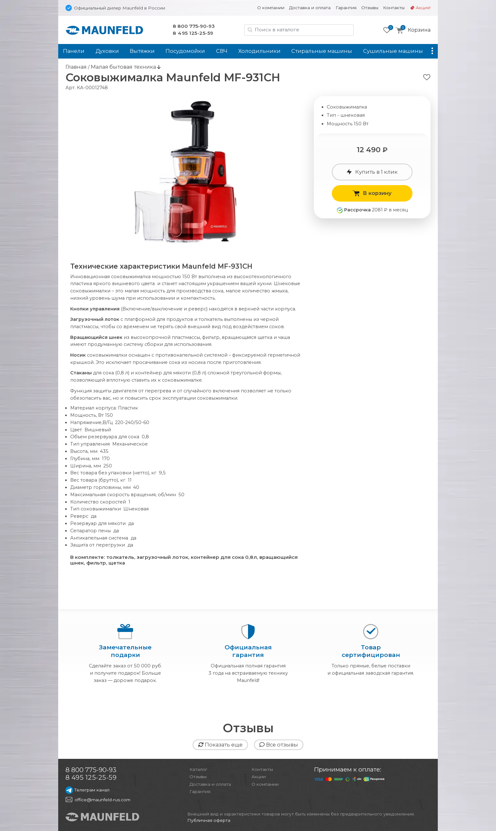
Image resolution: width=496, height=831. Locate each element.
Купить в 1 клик (372, 172)
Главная (76, 67)
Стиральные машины (321, 51)
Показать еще (220, 744)
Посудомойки (185, 51)
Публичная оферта (208, 820)
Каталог (198, 769)
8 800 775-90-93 (194, 26)
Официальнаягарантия (247, 650)
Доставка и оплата (310, 7)
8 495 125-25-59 (193, 33)
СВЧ (221, 51)
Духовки (107, 51)
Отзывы (369, 7)
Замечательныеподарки (125, 650)
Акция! (423, 7)
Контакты (394, 7)
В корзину (372, 193)
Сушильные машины (393, 51)
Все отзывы (278, 744)
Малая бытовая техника (124, 67)
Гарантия (346, 7)
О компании (270, 7)
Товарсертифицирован (370, 650)
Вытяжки (142, 51)
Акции (258, 776)
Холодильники (259, 51)
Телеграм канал (87, 789)
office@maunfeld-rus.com (102, 799)
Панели (73, 51)
